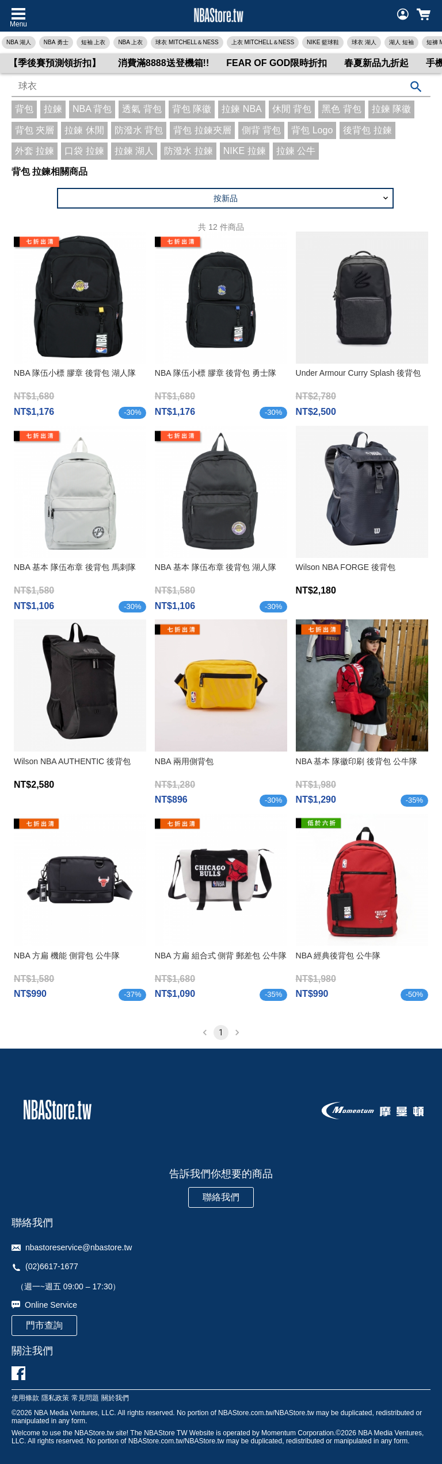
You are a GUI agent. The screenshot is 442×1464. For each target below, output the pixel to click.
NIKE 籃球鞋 (323, 42)
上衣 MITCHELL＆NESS (262, 42)
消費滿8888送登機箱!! (163, 63)
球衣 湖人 (364, 42)
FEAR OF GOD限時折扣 (276, 63)
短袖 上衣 (93, 42)
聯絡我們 (221, 1197)
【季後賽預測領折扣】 (55, 63)
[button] (225, 198)
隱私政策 (55, 1398)
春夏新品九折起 (376, 63)
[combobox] (221, 86)
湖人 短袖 (401, 42)
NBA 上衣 (130, 42)
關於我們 (115, 1398)
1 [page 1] (221, 1032)
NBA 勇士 (56, 42)
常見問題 (85, 1398)
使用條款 (25, 1398)
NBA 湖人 (18, 42)
